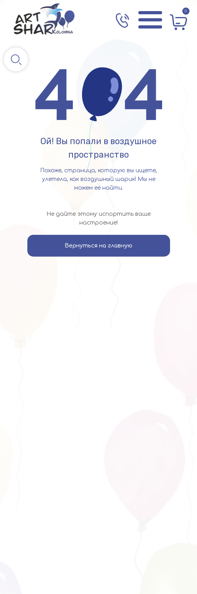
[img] (44, 20)
